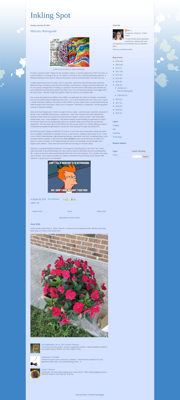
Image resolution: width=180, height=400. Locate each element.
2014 (117, 82)
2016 (117, 99)
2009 (117, 65)
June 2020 (35, 224)
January (121, 88)
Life (38, 203)
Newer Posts (37, 211)
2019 (117, 110)
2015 (117, 85)
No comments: (54, 199)
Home (69, 211)
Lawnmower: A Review (50, 357)
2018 (117, 106)
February (121, 95)
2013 (117, 78)
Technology (117, 137)
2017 (117, 103)
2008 (117, 61)
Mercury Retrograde (43, 31)
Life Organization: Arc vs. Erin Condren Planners (60, 345)
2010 (117, 68)
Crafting (116, 125)
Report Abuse (119, 143)
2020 (117, 113)
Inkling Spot (50, 15)
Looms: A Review (48, 370)
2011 (117, 71)
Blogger (101, 395)
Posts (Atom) (75, 218)
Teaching (116, 133)
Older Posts (101, 211)
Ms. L (130, 30)
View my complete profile (122, 49)
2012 (117, 75)
